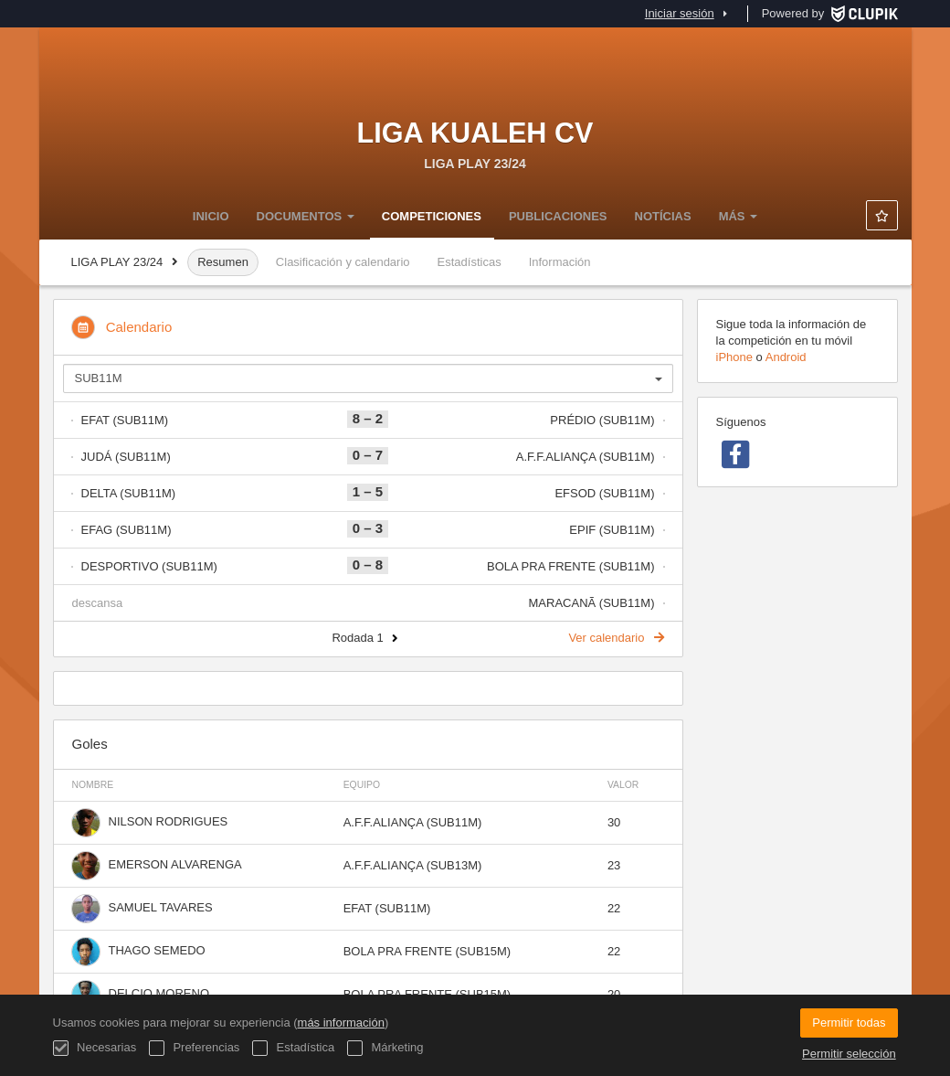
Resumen (222, 262)
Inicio (211, 216)
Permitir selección (849, 1053)
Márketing (385, 1048)
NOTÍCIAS (663, 216)
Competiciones (431, 216)
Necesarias (95, 1048)
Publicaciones (558, 216)
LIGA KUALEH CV (475, 132)
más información (341, 1022)
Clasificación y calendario (343, 262)
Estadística (293, 1048)
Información (560, 262)
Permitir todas (848, 1022)
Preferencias (194, 1048)
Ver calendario (615, 638)
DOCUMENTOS (305, 216)
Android (786, 357)
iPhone (734, 357)
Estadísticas (469, 262)
